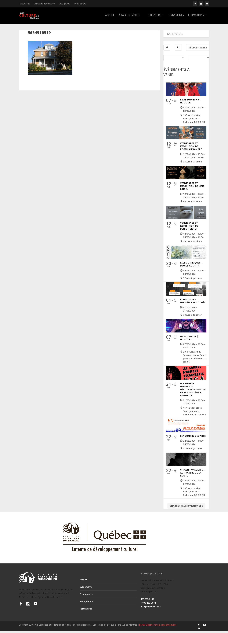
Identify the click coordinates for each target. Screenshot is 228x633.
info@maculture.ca (151, 608)
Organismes (176, 16)
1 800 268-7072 (148, 604)
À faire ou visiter (129, 16)
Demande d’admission (44, 3)
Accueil (109, 16)
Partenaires (24, 3)
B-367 (142, 626)
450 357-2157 (147, 600)
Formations (196, 16)
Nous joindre (80, 3)
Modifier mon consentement (161, 626)
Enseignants (64, 3)
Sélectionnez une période (198, 49)
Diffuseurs (154, 16)
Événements (86, 588)
